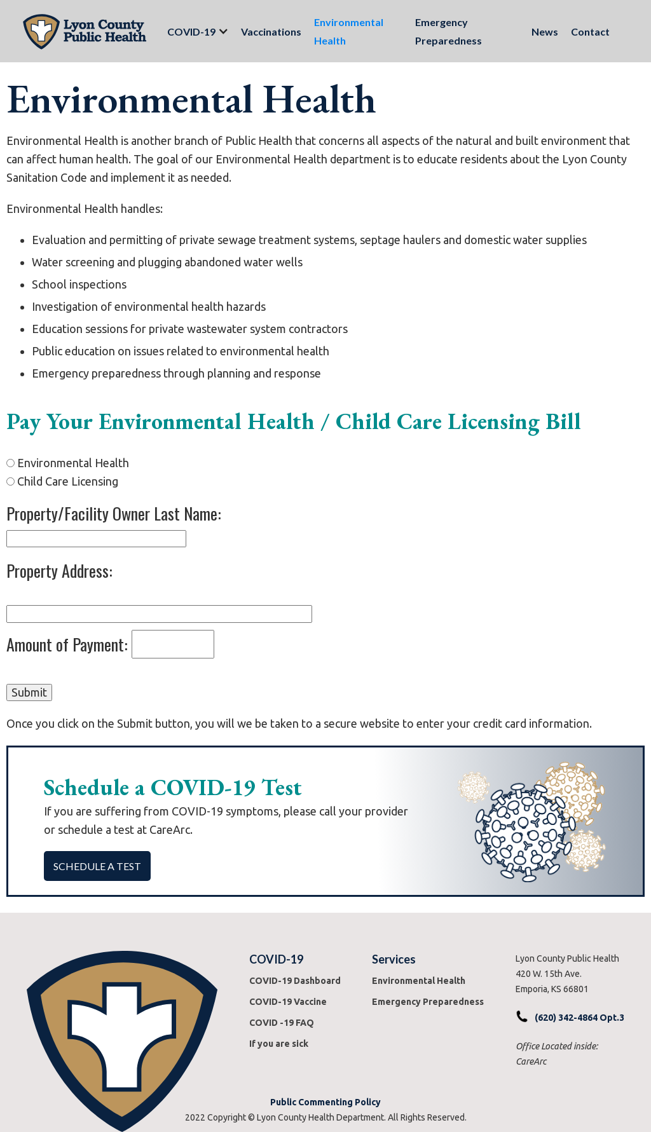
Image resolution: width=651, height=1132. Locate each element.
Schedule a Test (97, 866)
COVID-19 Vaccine (288, 1002)
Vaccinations (271, 31)
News (544, 31)
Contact (590, 31)
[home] (84, 30)
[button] (191, 31)
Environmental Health (348, 31)
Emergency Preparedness (448, 31)
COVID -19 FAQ (281, 1023)
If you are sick (278, 1044)
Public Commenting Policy (325, 1102)
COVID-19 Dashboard (295, 981)
